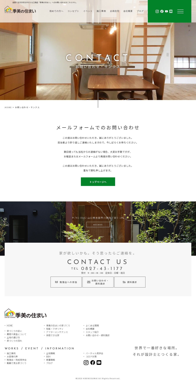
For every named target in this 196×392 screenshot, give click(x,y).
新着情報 (50, 359)
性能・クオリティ (54, 328)
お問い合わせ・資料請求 (98, 335)
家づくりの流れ (14, 340)
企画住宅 (114, 11)
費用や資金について (16, 334)
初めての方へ (56, 11)
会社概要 (128, 11)
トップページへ (98, 181)
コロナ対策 (91, 356)
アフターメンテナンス (57, 332)
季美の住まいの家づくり (58, 325)
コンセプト (73, 11)
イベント (88, 11)
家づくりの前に (14, 330)
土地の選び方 (13, 337)
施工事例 (101, 11)
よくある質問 (92, 325)
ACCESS (98, 225)
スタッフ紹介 (92, 332)
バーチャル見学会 (94, 353)
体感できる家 (52, 335)
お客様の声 (12, 356)
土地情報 (50, 353)
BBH (48, 356)
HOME (8, 107)
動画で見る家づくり (16, 363)
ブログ (140, 11)
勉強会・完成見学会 (16, 359)
